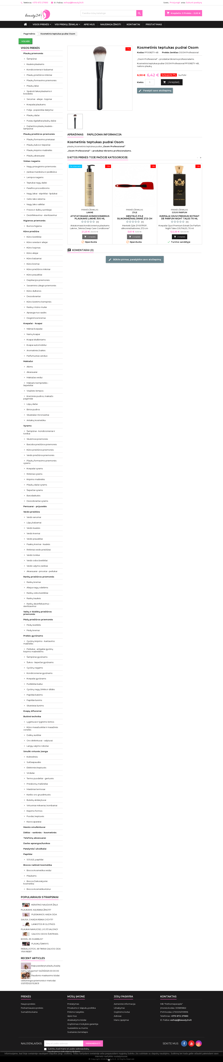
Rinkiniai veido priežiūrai (39, 549)
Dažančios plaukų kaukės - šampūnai (38, 127)
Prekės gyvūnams (33, 635)
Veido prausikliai (35, 539)
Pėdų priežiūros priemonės (38, 619)
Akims (30, 366)
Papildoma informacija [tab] (104, 134)
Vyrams (27, 425)
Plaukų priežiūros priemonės (39, 134)
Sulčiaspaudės (34, 762)
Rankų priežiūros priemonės (38, 576)
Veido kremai (33, 533)
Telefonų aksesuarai (34, 838)
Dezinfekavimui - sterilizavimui (42, 215)
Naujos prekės (28, 1004)
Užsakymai (119, 1008)
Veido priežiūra (31, 512)
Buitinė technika (32, 716)
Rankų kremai (34, 582)
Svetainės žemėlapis (77, 1032)
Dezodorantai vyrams (37, 501)
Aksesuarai (32, 372)
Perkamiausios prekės (32, 1008)
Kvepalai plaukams (36, 104)
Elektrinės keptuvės (36, 767)
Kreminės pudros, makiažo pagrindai (38, 397)
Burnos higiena (34, 226)
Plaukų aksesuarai (36, 155)
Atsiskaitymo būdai (76, 1020)
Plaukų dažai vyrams (37, 484)
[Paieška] (111, 13)
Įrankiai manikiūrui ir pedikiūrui (42, 172)
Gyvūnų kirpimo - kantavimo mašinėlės (39, 642)
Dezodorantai (34, 296)
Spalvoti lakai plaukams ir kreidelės (37, 92)
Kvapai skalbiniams (36, 339)
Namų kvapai (33, 334)
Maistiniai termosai (36, 789)
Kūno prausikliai (34, 274)
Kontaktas (168, 996)
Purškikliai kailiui (35, 684)
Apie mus (89, 24)
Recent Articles (33, 958)
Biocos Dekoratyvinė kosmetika (35, 882)
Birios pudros (33, 409)
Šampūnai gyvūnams (37, 657)
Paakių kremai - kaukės (38, 544)
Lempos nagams (35, 177)
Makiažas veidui (34, 377)
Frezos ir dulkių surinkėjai (39, 210)
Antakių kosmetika (36, 420)
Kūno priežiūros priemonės (40, 450)
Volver (25, 41)
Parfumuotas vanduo (37, 356)
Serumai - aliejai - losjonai (39, 99)
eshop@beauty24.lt (73, 2)
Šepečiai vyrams (35, 490)
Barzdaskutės (33, 495)
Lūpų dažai (32, 404)
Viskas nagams (31, 161)
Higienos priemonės (34, 220)
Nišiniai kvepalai (34, 329)
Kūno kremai (33, 264)
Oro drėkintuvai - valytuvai (40, 740)
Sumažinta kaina (29, 1012)
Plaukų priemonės (33, 53)
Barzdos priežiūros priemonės (42, 444)
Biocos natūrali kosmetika (37, 865)
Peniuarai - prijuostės (35, 506)
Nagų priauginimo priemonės (41, 166)
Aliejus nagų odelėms (37, 587)
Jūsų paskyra (123, 996)
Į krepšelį (171, 82)
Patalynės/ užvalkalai (34, 848)
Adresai (117, 1016)
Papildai (27, 854)
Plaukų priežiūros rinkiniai (39, 75)
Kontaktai (133, 24)
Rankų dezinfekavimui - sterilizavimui (36, 604)
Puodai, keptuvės (35, 816)
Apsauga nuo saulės (36, 312)
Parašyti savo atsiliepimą (154, 90)
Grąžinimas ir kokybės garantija (82, 1024)
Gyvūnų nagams (35, 667)
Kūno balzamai (34, 258)
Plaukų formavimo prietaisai (41, 139)
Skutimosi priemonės (37, 439)
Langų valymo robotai (38, 746)
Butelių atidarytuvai (36, 800)
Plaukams (31, 876)
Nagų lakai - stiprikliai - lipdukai (42, 193)
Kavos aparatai (34, 821)
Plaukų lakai (33, 86)
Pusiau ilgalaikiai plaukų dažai (41, 120)
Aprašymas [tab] (75, 134)
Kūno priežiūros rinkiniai (38, 269)
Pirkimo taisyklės (75, 1012)
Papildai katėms (35, 695)
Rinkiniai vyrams (34, 474)
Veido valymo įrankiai (37, 566)
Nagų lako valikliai (36, 204)
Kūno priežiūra (31, 231)
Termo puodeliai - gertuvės (40, 778)
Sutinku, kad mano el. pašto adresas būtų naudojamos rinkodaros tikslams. (68, 1050)
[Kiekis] (149, 82)
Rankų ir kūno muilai (37, 307)
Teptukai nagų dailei (37, 182)
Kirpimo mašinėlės (36, 479)
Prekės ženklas (170, 52)
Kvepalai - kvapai (32, 323)
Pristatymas (154, 24)
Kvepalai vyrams (35, 468)
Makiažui (28, 361)
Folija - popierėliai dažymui (40, 110)
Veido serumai (34, 517)
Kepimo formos (34, 811)
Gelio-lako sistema (36, 199)
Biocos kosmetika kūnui (39, 889)
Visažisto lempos (35, 390)
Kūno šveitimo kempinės (39, 301)
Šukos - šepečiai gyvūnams (40, 662)
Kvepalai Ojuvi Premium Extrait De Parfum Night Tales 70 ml (179, 217)
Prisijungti (175, 2)
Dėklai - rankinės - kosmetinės (40, 832)
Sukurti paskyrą (194, 2)
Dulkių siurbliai (34, 735)
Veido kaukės (33, 528)
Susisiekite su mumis (77, 1028)
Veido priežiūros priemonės (40, 455)
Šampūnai (32, 58)
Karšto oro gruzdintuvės (38, 794)
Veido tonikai (33, 555)
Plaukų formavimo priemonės (41, 80)
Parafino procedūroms (38, 188)
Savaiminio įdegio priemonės (41, 285)
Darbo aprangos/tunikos (36, 843)
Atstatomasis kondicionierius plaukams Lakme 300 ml (89, 217)
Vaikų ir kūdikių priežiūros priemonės (37, 612)
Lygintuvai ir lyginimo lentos (40, 722)
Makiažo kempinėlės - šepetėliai (35, 384)
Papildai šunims (34, 700)
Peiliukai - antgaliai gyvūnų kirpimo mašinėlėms (38, 650)
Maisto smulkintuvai (34, 827)
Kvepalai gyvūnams (36, 678)
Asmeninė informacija (124, 1004)
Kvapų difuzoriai (32, 711)
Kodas (140, 52)
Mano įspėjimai (121, 1020)
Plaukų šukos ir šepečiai (38, 145)
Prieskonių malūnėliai (37, 784)
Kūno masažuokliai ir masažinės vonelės (40, 728)
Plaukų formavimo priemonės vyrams (39, 461)
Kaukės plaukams (35, 64)
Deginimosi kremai (36, 318)
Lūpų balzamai (34, 522)
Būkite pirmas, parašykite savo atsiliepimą (134, 259)
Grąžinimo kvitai (122, 1012)
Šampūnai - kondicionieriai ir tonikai (39, 432)
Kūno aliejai (32, 253)
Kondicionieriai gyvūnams (39, 673)
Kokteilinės (32, 757)
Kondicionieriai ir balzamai (40, 69)
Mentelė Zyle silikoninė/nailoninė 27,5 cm (134, 217)
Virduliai (31, 773)
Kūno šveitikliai (34, 237)
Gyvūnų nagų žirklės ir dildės (41, 689)
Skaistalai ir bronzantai (38, 415)
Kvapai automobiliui (36, 345)
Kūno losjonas (33, 247)
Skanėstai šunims (35, 705)
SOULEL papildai (35, 859)
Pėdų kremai (33, 630)
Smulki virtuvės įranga (35, 751)
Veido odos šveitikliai (37, 560)
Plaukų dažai (33, 115)
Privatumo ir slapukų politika (81, 1008)
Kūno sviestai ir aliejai (37, 242)
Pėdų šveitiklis (34, 625)
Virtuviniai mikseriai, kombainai (42, 805)
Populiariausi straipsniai (40, 897)
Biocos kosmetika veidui (39, 870)
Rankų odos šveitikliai (37, 593)
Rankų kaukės (34, 598)
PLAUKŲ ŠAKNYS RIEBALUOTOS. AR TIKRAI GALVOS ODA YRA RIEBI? (41, 947)
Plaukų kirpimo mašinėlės (39, 150)
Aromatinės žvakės (36, 350)
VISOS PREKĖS (41, 24)
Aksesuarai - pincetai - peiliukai (42, 571)
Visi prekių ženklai (66, 24)
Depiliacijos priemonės (38, 280)
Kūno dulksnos (34, 291)
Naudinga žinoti (110, 24)
